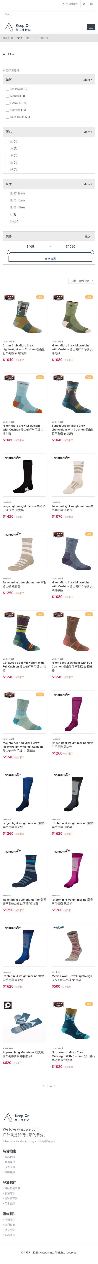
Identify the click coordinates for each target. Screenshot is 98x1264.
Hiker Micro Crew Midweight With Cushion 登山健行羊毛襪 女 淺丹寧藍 (72, 586)
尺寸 (9, 184)
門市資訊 (9, 1203)
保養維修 (9, 1167)
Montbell (17, 96)
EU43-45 (17, 207)
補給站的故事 (11, 1188)
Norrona (18, 109)
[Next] (54, 1086)
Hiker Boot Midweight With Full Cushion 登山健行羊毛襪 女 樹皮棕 (72, 666)
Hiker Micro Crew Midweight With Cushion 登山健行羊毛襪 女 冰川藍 (23, 429)
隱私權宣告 (10, 1198)
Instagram (32, 1141)
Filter (8, 54)
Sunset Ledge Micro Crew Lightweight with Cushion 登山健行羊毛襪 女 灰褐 (73, 429)
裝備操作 (9, 1162)
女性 (19, 37)
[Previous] (43, 1086)
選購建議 (9, 1172)
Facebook (21, 1141)
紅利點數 (9, 1224)
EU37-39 (17, 193)
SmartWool (19, 89)
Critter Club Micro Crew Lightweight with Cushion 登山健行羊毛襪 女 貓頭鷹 (24, 349)
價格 (9, 236)
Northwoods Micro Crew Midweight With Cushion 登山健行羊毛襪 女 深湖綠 (73, 1056)
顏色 (9, 131)
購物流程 (9, 1219)
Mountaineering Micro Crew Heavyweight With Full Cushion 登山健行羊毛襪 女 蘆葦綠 (23, 746)
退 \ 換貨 (9, 1229)
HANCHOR (18, 103)
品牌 (9, 79)
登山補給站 (70, 3)
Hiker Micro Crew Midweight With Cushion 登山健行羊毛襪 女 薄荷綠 (72, 349)
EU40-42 (17, 200)
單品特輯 (9, 1156)
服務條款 (9, 1193)
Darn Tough (20, 116)
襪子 (28, 37)
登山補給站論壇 (47, 1141)
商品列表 (8, 37)
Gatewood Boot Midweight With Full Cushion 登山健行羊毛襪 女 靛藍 (24, 666)
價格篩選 (50, 258)
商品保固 (9, 1234)
